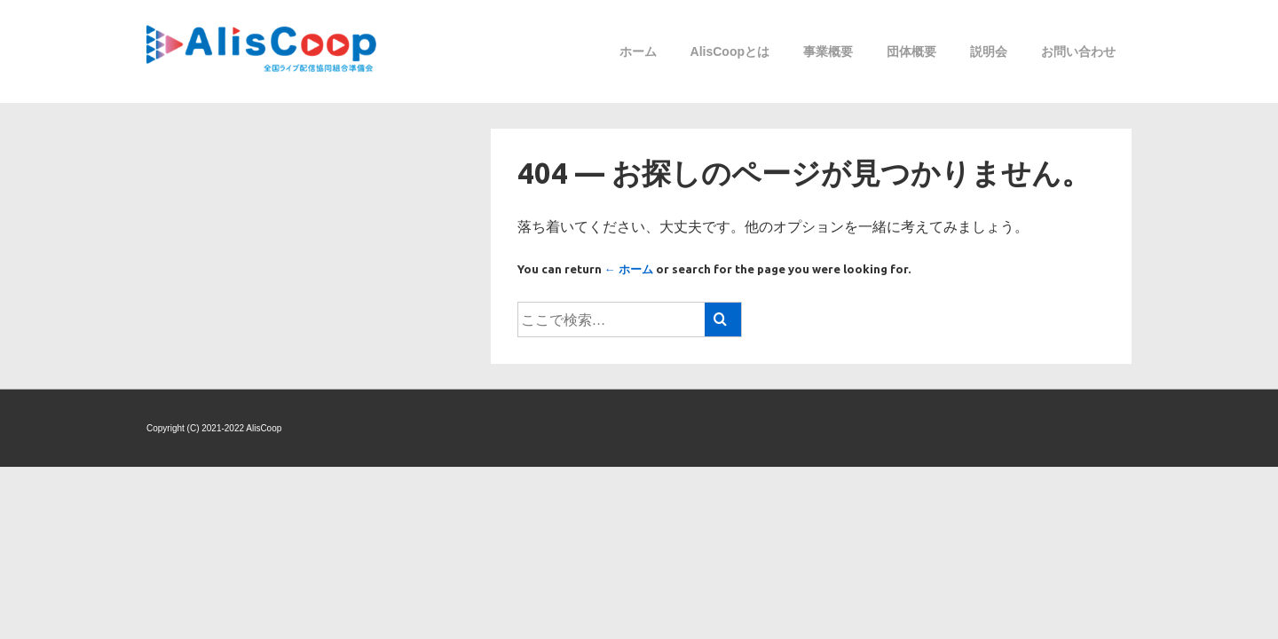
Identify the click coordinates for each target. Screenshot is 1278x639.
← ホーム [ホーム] (628, 269)
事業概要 (828, 51)
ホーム (638, 51)
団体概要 (911, 51)
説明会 (988, 51)
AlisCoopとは (729, 51)
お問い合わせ (1078, 51)
